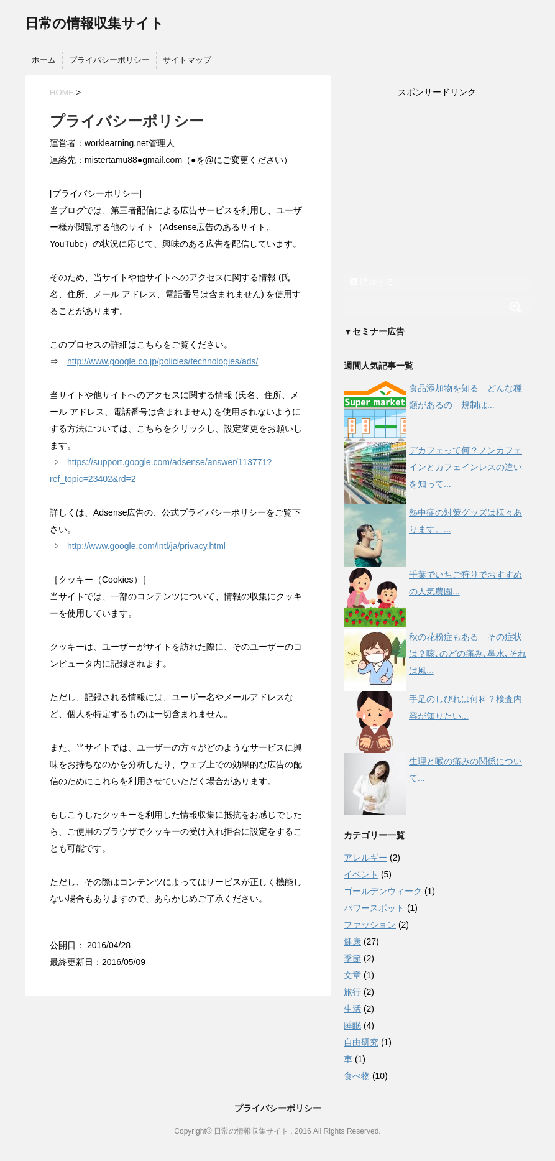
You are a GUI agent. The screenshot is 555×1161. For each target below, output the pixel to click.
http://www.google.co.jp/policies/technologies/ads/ (162, 361)
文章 (352, 975)
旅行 (352, 992)
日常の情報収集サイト (94, 23)
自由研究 (361, 1042)
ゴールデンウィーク (383, 891)
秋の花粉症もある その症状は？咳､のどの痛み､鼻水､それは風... (467, 653)
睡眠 (352, 1025)
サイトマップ (187, 60)
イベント (361, 874)
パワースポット (374, 908)
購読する (372, 282)
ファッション (370, 925)
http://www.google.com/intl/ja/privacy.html (146, 546)
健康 (352, 941)
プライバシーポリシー (109, 60)
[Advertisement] (437, 187)
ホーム (44, 60)
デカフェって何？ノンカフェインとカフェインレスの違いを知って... (465, 467)
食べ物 (357, 1076)
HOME (62, 92)
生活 (352, 1009)
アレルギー (365, 858)
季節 (352, 958)
